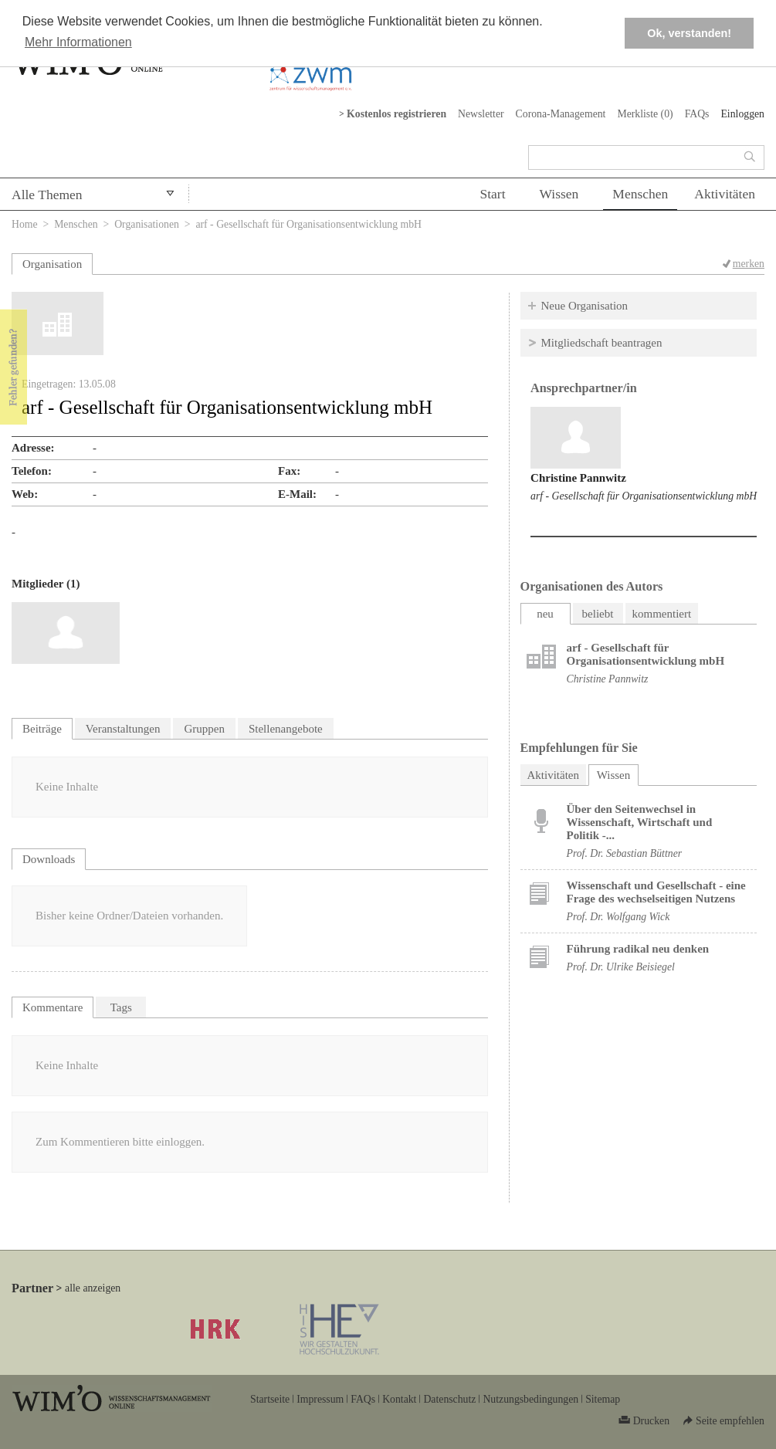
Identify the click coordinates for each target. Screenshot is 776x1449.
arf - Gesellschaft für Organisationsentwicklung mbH (643, 496)
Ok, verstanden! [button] (689, 33)
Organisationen (146, 224)
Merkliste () (645, 114)
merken (748, 263)
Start (492, 193)
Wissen (559, 193)
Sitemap (602, 1399)
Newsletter (481, 114)
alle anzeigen (92, 1288)
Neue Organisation (585, 306)
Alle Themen (47, 194)
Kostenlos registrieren (396, 114)
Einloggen (742, 114)
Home (25, 224)
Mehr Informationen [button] (78, 42)
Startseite (270, 1399)
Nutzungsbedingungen (530, 1399)
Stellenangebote (286, 729)
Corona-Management (561, 114)
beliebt (598, 614)
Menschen (640, 193)
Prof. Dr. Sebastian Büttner (625, 853)
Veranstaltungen (123, 729)
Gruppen (204, 729)
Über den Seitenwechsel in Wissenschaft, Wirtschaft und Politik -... (640, 822)
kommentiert (662, 614)
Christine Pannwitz (578, 478)
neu (545, 614)
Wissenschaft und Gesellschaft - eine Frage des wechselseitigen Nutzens (656, 892)
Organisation (52, 264)
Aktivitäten (724, 193)
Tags (121, 1007)
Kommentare (52, 1007)
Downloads (48, 859)
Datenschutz (449, 1399)
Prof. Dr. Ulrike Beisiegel (621, 967)
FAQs (697, 114)
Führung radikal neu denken (638, 949)
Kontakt (399, 1399)
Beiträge (42, 729)
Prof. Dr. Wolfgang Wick (618, 917)
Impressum (320, 1399)
